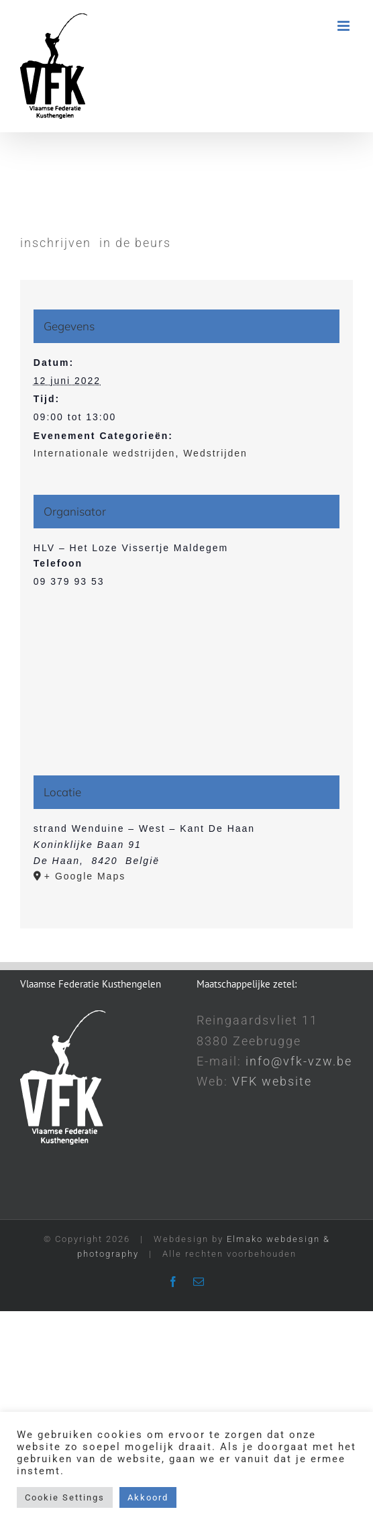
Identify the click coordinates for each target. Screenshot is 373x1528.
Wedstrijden (215, 453)
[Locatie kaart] (186, 690)
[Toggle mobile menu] (345, 26)
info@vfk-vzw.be (299, 1061)
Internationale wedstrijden (105, 453)
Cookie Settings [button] (65, 1497)
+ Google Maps (84, 876)
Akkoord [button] (147, 1497)
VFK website (272, 1081)
